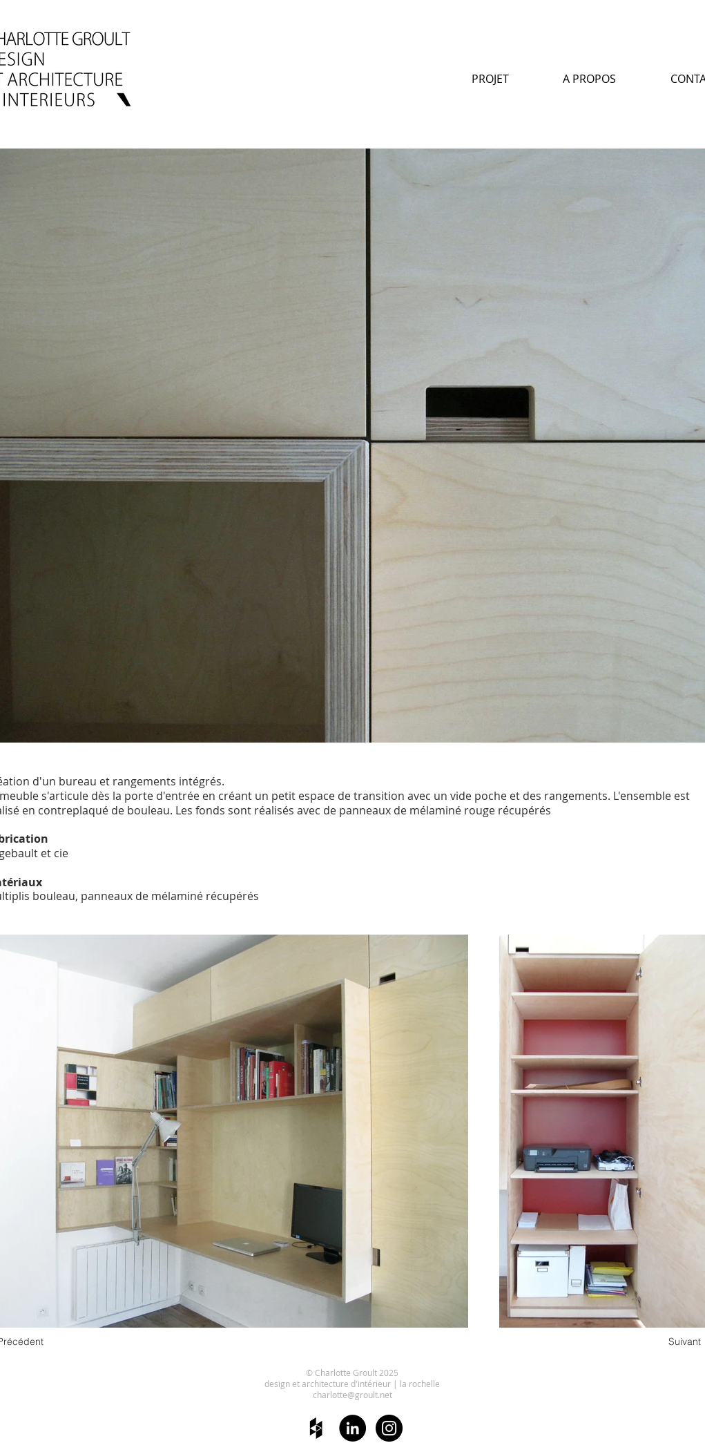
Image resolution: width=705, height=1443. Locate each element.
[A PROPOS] (589, 79)
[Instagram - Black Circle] (389, 1428)
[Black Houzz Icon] (315, 1428)
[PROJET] (490, 79)
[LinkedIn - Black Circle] (352, 1428)
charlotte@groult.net (352, 1394)
